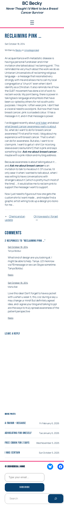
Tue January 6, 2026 (49, 433)
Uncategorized (31, 50)
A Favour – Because (15, 423)
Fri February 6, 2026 (49, 423)
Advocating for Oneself (18, 433)
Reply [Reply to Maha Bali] (10, 317)
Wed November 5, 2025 (47, 442)
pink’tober (41, 122)
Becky (18, 50)
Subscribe (24, 487)
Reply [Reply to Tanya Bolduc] (10, 274)
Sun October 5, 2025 (49, 452)
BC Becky (32, 3)
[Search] (55, 498)
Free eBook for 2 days (17, 442)
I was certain (12, 452)
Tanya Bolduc (14, 250)
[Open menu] (32, 22)
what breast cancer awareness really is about (30, 126)
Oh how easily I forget (46, 216)
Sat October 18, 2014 (18, 246)
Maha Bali (13, 286)
